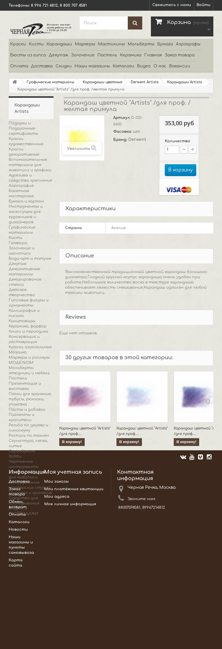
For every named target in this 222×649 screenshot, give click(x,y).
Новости (18, 606)
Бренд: (120, 140)
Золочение (83, 55)
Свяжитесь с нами (171, 5)
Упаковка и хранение (30, 493)
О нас (159, 66)
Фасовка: (123, 132)
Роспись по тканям (29, 436)
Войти (203, 5)
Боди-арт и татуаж (30, 259)
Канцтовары (22, 321)
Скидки (64, 66)
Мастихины (111, 44)
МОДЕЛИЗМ (21, 363)
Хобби (15, 456)
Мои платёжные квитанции (73, 565)
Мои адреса (56, 573)
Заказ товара (180, 55)
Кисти (36, 44)
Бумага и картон (26, 201)
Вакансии (179, 66)
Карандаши (59, 44)
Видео (144, 66)
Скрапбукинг (22, 451)
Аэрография (21, 186)
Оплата (19, 66)
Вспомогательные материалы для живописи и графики (30, 165)
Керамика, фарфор (28, 326)
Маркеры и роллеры (29, 357)
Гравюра (18, 243)
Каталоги (123, 66)
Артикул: (122, 118)
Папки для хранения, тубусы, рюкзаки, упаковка (30, 399)
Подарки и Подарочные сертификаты (23, 128)
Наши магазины (92, 66)
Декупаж (58, 55)
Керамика (130, 55)
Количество (177, 141)
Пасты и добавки (27, 410)
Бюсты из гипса (28, 55)
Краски (18, 44)
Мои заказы (56, 558)
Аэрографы (188, 44)
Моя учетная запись (73, 548)
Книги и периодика (28, 331)
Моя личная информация (70, 580)
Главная (153, 55)
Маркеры (85, 44)
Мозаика (18, 352)
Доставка (42, 66)
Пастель (107, 55)
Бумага (165, 44)
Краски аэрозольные (30, 347)
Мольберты (141, 44)
